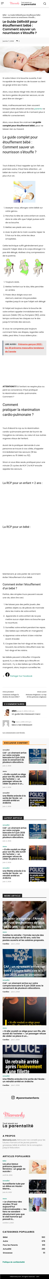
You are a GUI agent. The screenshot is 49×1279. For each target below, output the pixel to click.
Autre (5, 771)
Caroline (6, 944)
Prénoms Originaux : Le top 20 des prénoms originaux (36, 695)
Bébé (4, 15)
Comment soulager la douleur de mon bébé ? (11, 695)
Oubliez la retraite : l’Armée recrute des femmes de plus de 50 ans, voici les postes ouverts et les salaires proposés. (23, 938)
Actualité (6, 750)
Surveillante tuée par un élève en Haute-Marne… (14, 1186)
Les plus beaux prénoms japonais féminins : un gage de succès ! (14, 1167)
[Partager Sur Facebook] (18, 676)
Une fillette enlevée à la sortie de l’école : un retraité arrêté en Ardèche (14, 799)
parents (38, 108)
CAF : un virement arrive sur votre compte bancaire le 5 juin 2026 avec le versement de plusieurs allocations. (14, 757)
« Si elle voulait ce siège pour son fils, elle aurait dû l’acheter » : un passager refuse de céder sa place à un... (14, 779)
